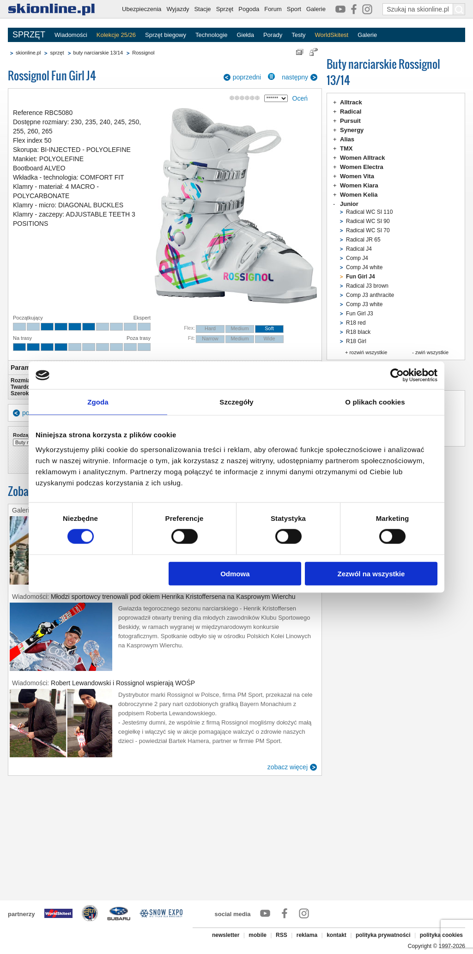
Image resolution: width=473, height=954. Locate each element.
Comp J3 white (364, 304)
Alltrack (351, 102)
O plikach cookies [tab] (375, 402)
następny (295, 77)
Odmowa (234, 573)
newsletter (225, 935)
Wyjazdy (177, 9)
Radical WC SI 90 (368, 221)
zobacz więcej (287, 767)
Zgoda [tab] (98, 402)
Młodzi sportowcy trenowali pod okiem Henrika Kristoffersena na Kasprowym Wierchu (173, 596)
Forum (273, 9)
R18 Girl (356, 341)
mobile (258, 935)
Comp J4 (357, 258)
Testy (298, 34)
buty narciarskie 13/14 (98, 52)
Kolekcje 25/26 (116, 34)
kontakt (336, 935)
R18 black (358, 332)
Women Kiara (359, 185)
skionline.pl (28, 52)
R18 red (356, 323)
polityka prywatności (383, 935)
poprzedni (247, 77)
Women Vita (357, 176)
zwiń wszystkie (432, 352)
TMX (346, 148)
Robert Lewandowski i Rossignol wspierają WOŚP (123, 683)
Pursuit (350, 120)
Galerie (316, 9)
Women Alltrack (362, 157)
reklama (307, 935)
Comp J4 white (364, 267)
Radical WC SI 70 (368, 230)
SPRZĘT (28, 34)
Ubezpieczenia (141, 9)
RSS (281, 935)
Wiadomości (71, 34)
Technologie (211, 34)
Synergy (352, 130)
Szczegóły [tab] (236, 402)
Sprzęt (225, 9)
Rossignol (143, 52)
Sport (294, 9)
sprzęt (57, 52)
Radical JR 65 (363, 239)
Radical (350, 111)
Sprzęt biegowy (165, 34)
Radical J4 (359, 249)
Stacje (202, 9)
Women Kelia (358, 194)
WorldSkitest (332, 34)
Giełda (245, 34)
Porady (272, 34)
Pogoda (248, 9)
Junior (349, 203)
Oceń (300, 98)
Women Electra (361, 166)
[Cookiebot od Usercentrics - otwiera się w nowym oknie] (397, 375)
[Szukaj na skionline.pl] (459, 9)
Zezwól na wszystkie (371, 573)
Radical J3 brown (367, 286)
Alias (347, 139)
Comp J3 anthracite (370, 295)
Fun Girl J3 (359, 313)
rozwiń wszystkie (368, 352)
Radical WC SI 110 (369, 212)
